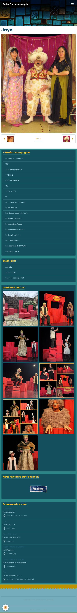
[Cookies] (5, 607)
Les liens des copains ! (14, 278)
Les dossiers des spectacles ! (17, 213)
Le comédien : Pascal (13, 224)
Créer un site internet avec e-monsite (38, 600)
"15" (7, 186)
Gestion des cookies (38, 610)
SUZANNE (9, 175)
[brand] (16, 4)
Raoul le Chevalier (12, 180)
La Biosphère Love (12, 235)
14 (6, 197)
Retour (38, 139)
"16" (6, 164)
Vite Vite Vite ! (10, 191)
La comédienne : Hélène (14, 230)
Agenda (8, 267)
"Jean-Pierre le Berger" (14, 547)
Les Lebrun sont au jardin (15, 202)
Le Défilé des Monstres (14, 159)
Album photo (10, 272)
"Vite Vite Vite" (10, 534)
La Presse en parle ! (13, 219)
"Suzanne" (8, 509)
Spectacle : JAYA (12, 251)
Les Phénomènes (12, 240)
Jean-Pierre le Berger (14, 169)
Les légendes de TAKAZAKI (16, 246)
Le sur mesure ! (11, 208)
